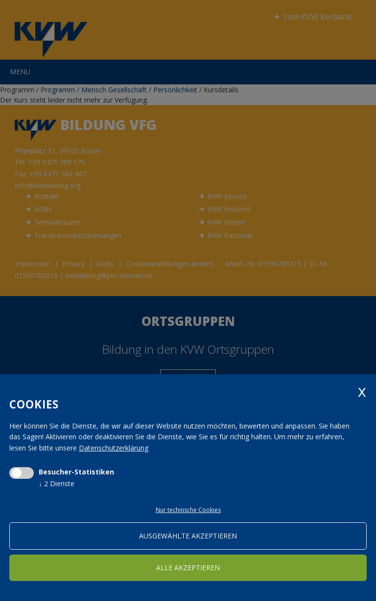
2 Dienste (56, 483)
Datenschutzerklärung (113, 447)
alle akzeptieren (188, 567)
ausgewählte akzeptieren (188, 535)
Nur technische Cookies (188, 510)
